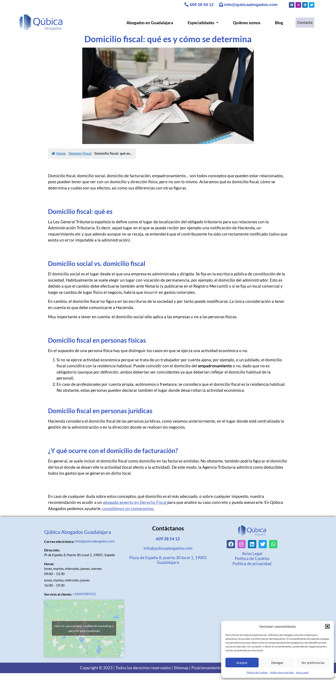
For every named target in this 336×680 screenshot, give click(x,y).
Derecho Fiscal (80, 154)
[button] (327, 626)
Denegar (277, 663)
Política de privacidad (282, 672)
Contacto (303, 22)
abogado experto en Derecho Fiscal (134, 502)
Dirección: (52, 550)
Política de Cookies (257, 672)
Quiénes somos (244, 22)
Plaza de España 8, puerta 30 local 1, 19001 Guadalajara (168, 560)
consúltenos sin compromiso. (128, 508)
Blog (277, 22)
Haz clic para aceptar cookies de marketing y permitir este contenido (84, 628)
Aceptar (242, 663)
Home (58, 154)
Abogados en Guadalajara (147, 22)
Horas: (49, 564)
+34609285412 (84, 594)
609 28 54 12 (198, 4)
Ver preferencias (313, 663)
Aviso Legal (302, 672)
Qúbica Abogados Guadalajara (77, 532)
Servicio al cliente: (58, 594)
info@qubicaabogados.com (248, 4)
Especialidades (200, 22)
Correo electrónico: (59, 541)
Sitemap (181, 667)
